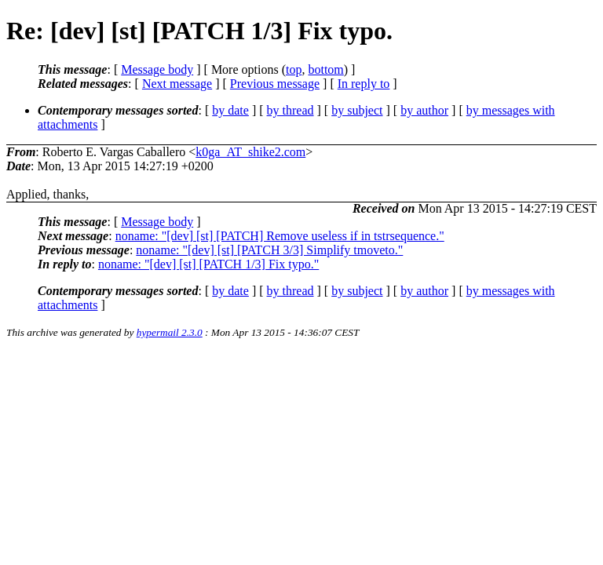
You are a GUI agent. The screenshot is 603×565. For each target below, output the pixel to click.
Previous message (275, 83)
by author (424, 110)
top (294, 69)
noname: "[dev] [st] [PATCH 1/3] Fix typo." (208, 264)
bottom (325, 69)
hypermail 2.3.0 (170, 332)
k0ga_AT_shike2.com (250, 152)
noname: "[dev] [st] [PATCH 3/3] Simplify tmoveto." (269, 250)
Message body (157, 69)
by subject (356, 110)
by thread (290, 110)
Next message (177, 83)
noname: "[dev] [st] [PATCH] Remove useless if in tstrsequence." (279, 235)
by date (230, 110)
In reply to (364, 83)
